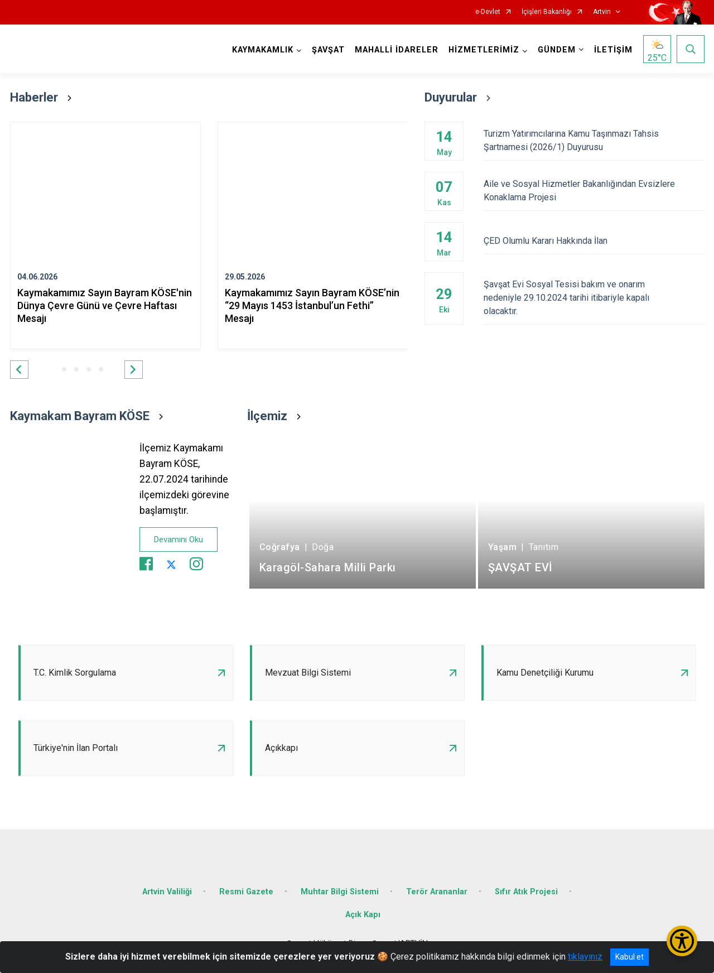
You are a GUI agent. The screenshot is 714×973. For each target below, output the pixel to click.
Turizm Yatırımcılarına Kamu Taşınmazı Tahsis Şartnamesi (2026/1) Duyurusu (594, 140)
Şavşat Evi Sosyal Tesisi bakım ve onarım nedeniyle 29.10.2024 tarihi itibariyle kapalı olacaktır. (594, 297)
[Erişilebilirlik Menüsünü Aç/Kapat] (682, 941)
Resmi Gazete (246, 892)
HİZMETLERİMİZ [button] (483, 50)
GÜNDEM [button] (557, 50)
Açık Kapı (362, 914)
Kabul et (629, 956)
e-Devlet (487, 12)
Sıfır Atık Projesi (526, 892)
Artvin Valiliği (167, 892)
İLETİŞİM (613, 50)
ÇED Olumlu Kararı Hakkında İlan (594, 240)
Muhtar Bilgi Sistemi (340, 892)
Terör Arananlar (436, 892)
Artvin (602, 12)
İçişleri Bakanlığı (547, 12)
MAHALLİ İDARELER (396, 50)
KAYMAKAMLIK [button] (262, 50)
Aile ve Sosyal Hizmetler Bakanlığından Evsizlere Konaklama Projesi (594, 191)
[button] (19, 369)
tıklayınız (585, 956)
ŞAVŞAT (328, 50)
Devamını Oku (178, 539)
